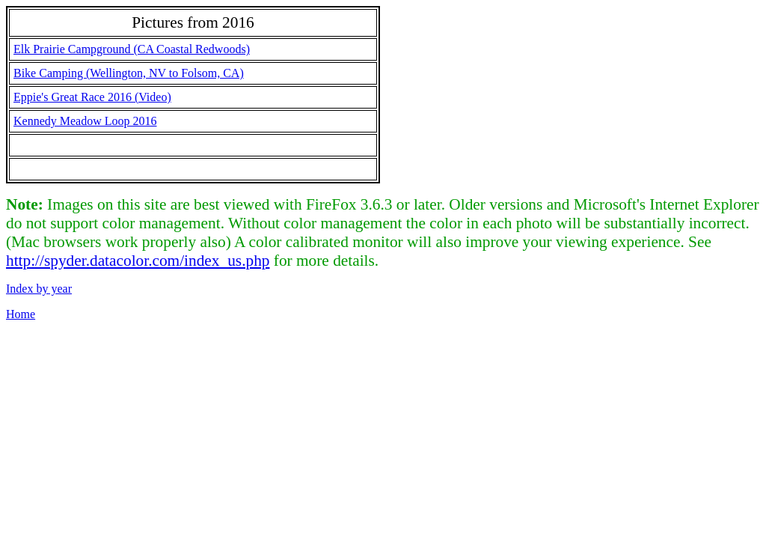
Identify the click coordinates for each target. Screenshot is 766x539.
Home (20, 314)
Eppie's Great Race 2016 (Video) (92, 97)
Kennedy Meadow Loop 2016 (85, 121)
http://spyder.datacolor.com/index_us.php (137, 261)
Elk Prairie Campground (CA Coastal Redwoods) (131, 49)
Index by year (39, 288)
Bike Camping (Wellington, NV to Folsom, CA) (128, 73)
